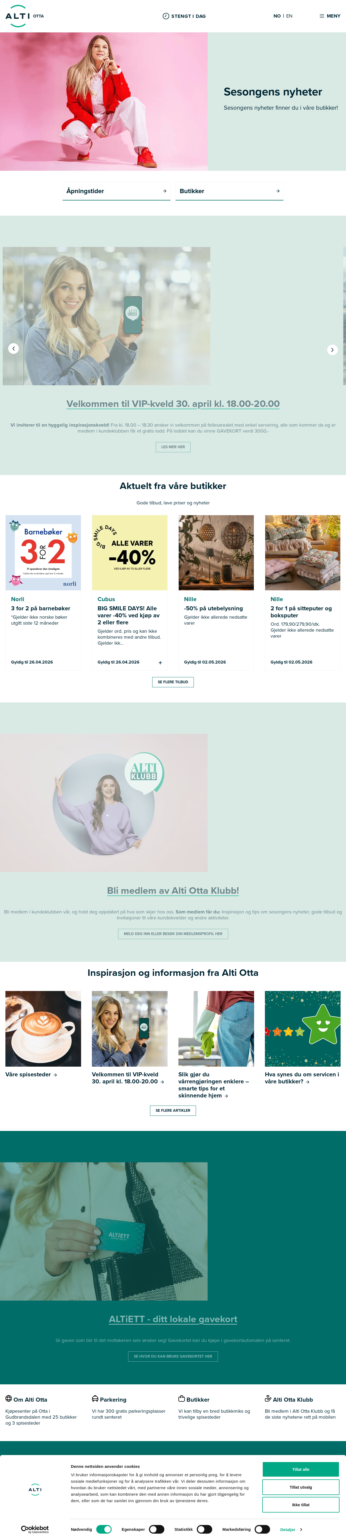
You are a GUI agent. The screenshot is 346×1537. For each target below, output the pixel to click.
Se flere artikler (173, 1111)
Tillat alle (301, 1466)
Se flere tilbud (173, 682)
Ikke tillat (301, 1501)
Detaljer (287, 1526)
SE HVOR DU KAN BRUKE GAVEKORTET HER (173, 1356)
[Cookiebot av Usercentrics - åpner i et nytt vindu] (35, 1526)
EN (289, 16)
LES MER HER (173, 447)
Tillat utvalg (301, 1484)
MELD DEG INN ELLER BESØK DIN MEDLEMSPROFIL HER (173, 934)
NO (277, 16)
